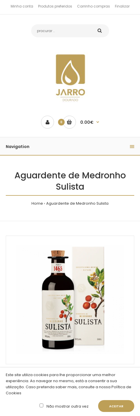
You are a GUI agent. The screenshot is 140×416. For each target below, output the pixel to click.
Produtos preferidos (55, 6)
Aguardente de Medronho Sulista (77, 203)
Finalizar (122, 6)
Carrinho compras (93, 6)
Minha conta (22, 6)
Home (37, 203)
